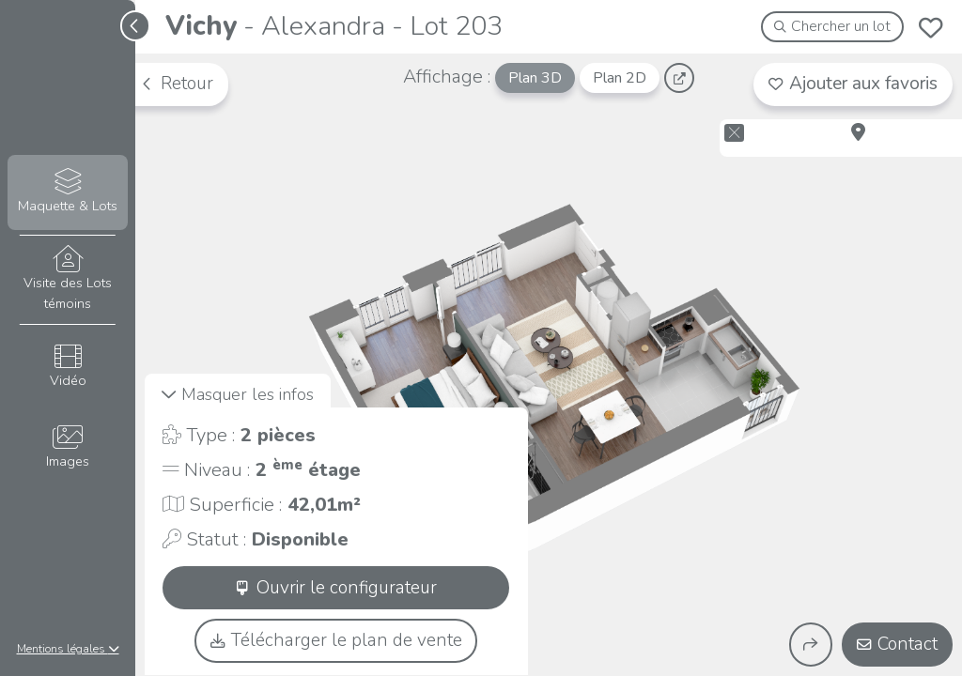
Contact (897, 644)
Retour (176, 83)
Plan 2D (619, 78)
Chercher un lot (833, 26)
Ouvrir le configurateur (336, 588)
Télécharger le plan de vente (336, 640)
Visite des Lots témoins (67, 279)
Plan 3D (535, 78)
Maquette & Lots (67, 192)
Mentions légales (68, 648)
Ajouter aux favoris (853, 83)
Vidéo (67, 367)
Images (67, 447)
